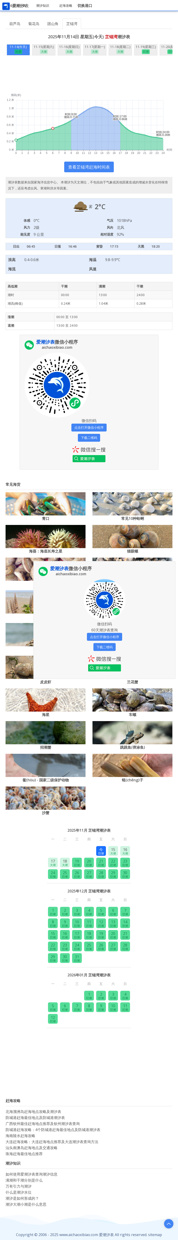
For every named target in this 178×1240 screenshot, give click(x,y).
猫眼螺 (132, 551)
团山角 (52, 23)
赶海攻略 (65, 5)
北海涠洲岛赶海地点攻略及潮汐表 (33, 1111)
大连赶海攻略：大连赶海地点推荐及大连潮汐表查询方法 (52, 1141)
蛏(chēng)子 (132, 780)
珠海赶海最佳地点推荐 (24, 1153)
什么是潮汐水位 (19, 1192)
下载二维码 (89, 437)
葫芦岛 (14, 23)
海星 (45, 714)
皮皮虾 (45, 681)
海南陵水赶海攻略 (20, 1135)
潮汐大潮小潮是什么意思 (26, 1204)
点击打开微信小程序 (89, 427)
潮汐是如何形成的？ (22, 1198)
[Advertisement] (89, 77)
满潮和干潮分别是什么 (24, 1180)
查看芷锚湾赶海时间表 (89, 167)
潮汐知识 (42, 5)
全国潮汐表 (18, 5)
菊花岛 (33, 23)
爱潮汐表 (106, 1234)
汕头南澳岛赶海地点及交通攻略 (31, 1147)
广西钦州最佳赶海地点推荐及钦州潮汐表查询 (43, 1123)
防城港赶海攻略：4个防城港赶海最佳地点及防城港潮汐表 (53, 1129)
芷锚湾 (71, 23)
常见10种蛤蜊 (132, 518)
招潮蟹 (45, 747)
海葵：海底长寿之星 (45, 551)
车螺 (132, 714)
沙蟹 (45, 812)
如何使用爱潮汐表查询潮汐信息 (31, 1174)
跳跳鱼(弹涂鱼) (132, 747)
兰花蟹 (132, 681)
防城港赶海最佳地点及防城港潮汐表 (35, 1117)
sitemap (155, 1234)
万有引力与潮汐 (19, 1186)
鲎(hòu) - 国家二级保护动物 (45, 780)
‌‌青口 (45, 518)
